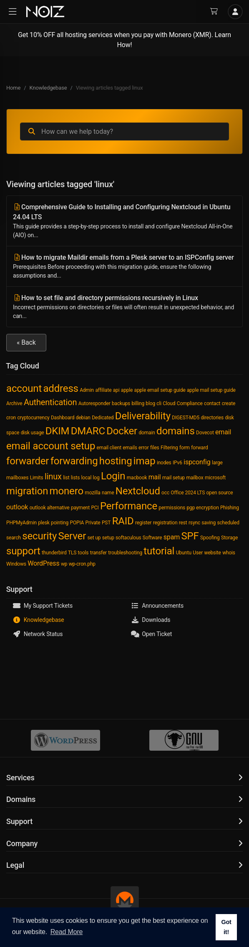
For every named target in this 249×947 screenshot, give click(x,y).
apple (127, 390)
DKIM (57, 431)
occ (165, 493)
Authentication (50, 402)
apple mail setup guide (211, 390)
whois (228, 553)
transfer (98, 553)
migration (27, 491)
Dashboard (63, 418)
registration (165, 523)
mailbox (194, 478)
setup (108, 538)
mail (154, 477)
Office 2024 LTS (188, 493)
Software (152, 538)
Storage (229, 538)
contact (212, 403)
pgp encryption (202, 508)
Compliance (190, 403)
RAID (123, 521)
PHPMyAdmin (21, 523)
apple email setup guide (160, 390)
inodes (164, 463)
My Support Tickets (43, 606)
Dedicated (102, 418)
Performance (128, 506)
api (116, 390)
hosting (115, 461)
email (223, 432)
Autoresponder (94, 403)
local (86, 478)
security (39, 536)
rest (183, 523)
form (184, 448)
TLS (72, 553)
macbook (137, 478)
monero (66, 491)
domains (175, 431)
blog (150, 403)
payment (80, 508)
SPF (190, 536)
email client (109, 448)
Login (113, 476)
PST (106, 523)
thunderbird (54, 553)
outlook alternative (50, 508)
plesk (44, 523)
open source (219, 493)
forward (199, 448)
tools (83, 553)
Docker (121, 431)
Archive (14, 403)
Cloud (169, 403)
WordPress (43, 563)
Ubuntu (183, 553)
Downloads (151, 620)
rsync (194, 523)
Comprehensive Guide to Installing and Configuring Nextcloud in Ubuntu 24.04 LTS (124, 221)
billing (137, 403)
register (143, 523)
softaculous (128, 538)
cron (11, 418)
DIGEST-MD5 (185, 418)
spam (171, 537)
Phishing (229, 508)
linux (53, 476)
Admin (87, 390)
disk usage (32, 433)
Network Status (38, 634)
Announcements (157, 606)
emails (130, 448)
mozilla (92, 493)
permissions (171, 508)
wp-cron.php (82, 564)
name (108, 493)
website (212, 553)
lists (75, 478)
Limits (36, 478)
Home (13, 88)
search (13, 538)
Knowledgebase (48, 88)
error (143, 448)
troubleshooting (125, 553)
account (24, 388)
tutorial (158, 551)
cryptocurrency (33, 418)
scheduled (228, 523)
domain (146, 433)
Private (93, 523)
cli (158, 403)
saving (208, 523)
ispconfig (197, 462)
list (66, 478)
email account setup (50, 446)
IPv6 (177, 463)
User (198, 553)
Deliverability (143, 416)
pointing (59, 523)
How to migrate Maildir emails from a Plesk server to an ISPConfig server (124, 266)
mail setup (173, 478)
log (96, 478)
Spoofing (210, 538)
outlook (17, 507)
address (60, 388)
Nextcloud (138, 491)
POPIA (77, 523)
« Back (26, 342)
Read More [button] (66, 931)
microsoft (215, 478)
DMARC (88, 431)
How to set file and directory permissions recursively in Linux (124, 307)
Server (72, 536)
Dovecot (205, 433)
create (228, 403)
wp (64, 564)
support (23, 551)
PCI (94, 508)
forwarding (74, 461)
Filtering (169, 448)
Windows (16, 564)
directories (212, 418)
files (154, 448)
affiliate (103, 390)
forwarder (27, 461)
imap (144, 461)
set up (94, 538)
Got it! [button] (226, 927)
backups (121, 403)
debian (83, 418)
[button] (12, 12)
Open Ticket (151, 634)
